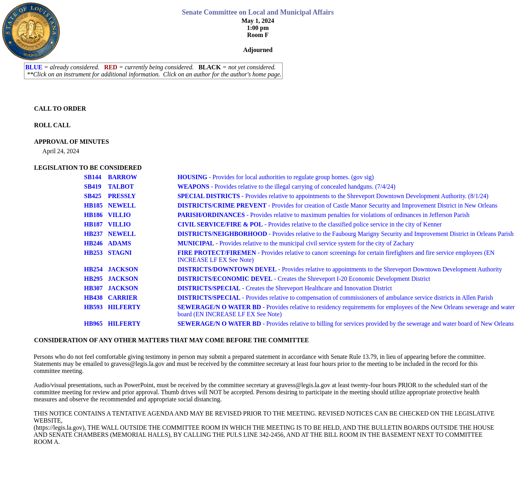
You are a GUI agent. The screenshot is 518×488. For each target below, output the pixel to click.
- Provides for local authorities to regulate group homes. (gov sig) (276, 177)
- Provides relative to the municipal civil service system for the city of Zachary (296, 243)
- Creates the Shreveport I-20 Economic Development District (304, 278)
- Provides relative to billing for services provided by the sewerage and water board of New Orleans (346, 323)
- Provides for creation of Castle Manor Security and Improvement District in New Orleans (338, 205)
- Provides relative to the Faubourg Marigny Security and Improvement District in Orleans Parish (346, 233)
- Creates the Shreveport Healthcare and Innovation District (285, 288)
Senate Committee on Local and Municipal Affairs (258, 12)
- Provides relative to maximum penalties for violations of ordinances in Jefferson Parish (324, 215)
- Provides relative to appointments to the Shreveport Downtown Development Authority (340, 269)
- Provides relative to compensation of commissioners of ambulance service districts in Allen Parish (335, 297)
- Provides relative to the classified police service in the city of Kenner (310, 224)
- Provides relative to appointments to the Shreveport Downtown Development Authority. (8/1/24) (333, 196)
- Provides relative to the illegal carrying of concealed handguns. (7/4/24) (287, 186)
